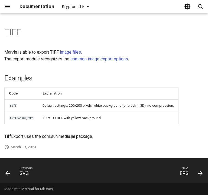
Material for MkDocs (37, 189)
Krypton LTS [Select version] (73, 6)
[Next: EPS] (190, 172)
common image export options (99, 58)
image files (70, 52)
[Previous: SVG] (20, 172)
